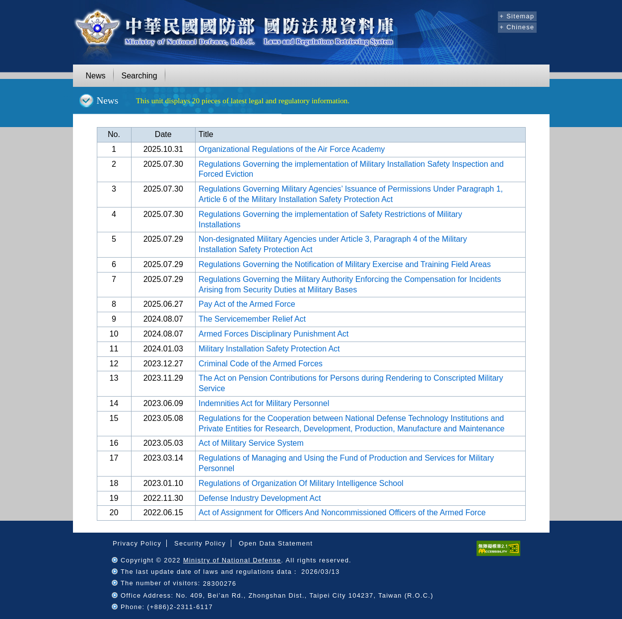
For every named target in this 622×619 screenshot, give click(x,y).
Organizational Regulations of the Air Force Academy (292, 149)
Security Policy (200, 543)
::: (488, 14)
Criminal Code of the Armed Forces (261, 363)
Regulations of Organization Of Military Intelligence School (301, 483)
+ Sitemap (517, 16)
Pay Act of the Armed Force (247, 304)
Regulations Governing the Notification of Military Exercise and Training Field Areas (345, 264)
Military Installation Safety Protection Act (269, 348)
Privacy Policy (137, 543)
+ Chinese (517, 27)
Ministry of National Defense (232, 560)
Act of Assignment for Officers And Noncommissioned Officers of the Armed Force (342, 512)
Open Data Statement (276, 543)
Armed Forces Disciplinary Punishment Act (273, 334)
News (96, 75)
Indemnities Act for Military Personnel (264, 403)
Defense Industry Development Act (260, 498)
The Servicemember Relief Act (252, 319)
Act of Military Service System (251, 443)
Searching (139, 75)
